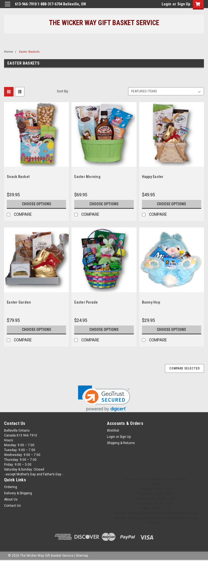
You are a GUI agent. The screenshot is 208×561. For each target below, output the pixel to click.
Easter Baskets (29, 51)
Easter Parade (86, 302)
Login (166, 4)
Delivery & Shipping (18, 493)
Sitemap (82, 555)
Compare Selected (184, 368)
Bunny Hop (151, 302)
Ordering (10, 487)
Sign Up (183, 4)
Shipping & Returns (121, 443)
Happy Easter (153, 176)
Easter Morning (87, 176)
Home (8, 51)
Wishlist (113, 430)
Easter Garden (19, 302)
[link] (104, 398)
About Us (11, 499)
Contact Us (12, 506)
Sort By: (63, 91)
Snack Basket (18, 176)
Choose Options (36, 204)
